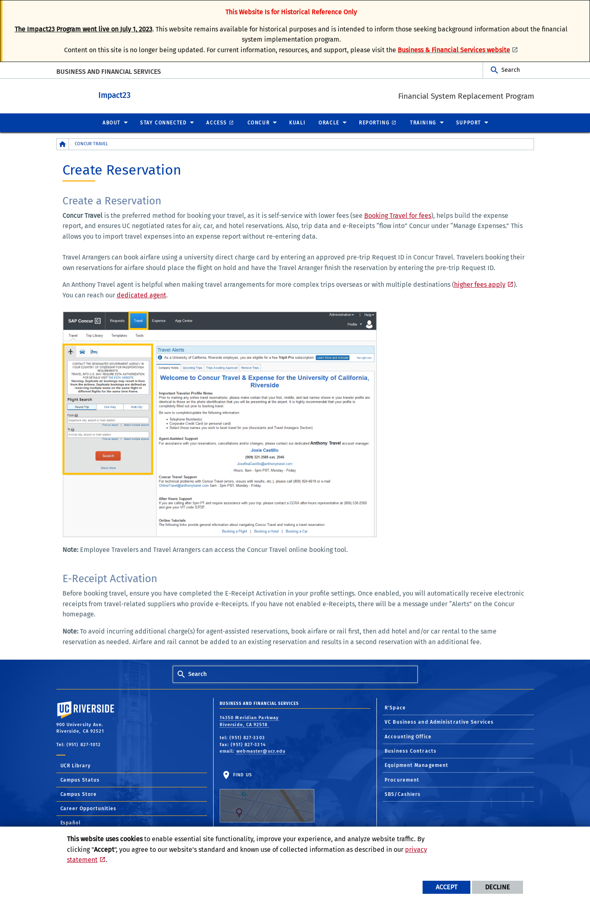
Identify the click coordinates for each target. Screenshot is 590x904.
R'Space (395, 707)
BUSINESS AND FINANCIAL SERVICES (108, 71)
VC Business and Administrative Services (439, 722)
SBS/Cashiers (403, 794)
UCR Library (75, 765)
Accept (446, 887)
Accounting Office (408, 736)
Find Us (267, 796)
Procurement (402, 779)
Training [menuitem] (423, 122)
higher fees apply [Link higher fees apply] (479, 284)
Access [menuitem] (216, 122)
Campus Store (78, 794)
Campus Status (80, 779)
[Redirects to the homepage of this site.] (63, 143)
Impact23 (152, 94)
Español (70, 822)
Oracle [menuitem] (328, 122)
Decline (497, 887)
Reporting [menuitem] (374, 122)
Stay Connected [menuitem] (163, 122)
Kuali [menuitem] (297, 122)
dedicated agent (141, 295)
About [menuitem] (111, 122)
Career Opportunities (88, 808)
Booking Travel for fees (397, 215)
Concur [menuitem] (258, 122)
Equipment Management (416, 765)
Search (510, 69)
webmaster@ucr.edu (261, 750)
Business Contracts (410, 750)
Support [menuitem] (468, 122)
